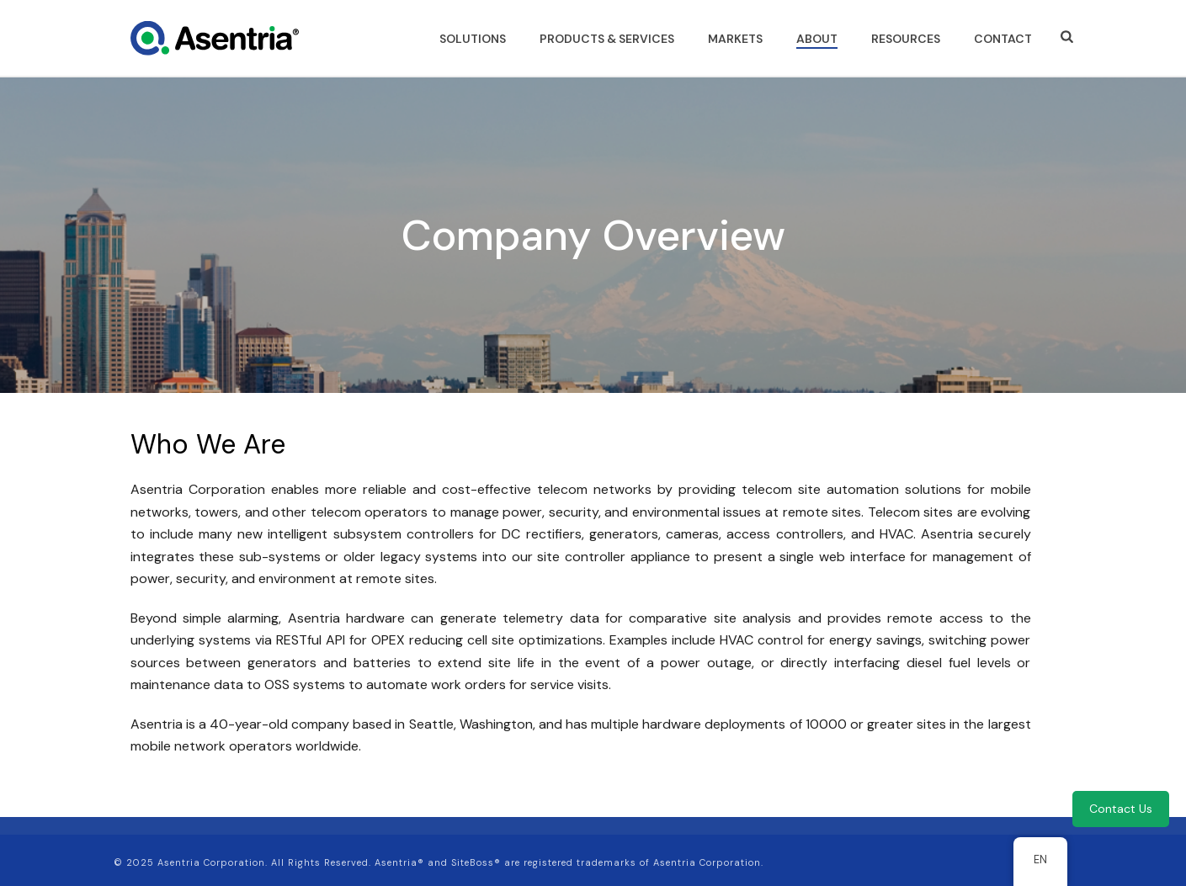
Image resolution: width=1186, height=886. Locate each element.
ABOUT (817, 38)
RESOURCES (905, 38)
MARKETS (735, 38)
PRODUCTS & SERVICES (607, 38)
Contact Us (1120, 808)
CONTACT (1003, 38)
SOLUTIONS (472, 38)
